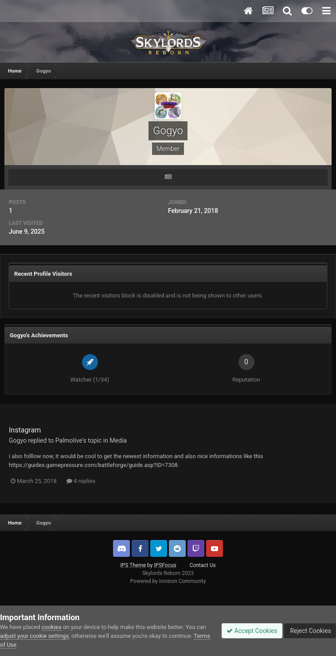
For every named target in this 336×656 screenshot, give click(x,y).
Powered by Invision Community (168, 581)
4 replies (80, 481)
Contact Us (203, 565)
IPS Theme (133, 565)
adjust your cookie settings (34, 636)
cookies (52, 627)
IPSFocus (165, 565)
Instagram (25, 430)
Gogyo (18, 440)
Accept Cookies (252, 630)
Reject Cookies (310, 630)
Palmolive (68, 440)
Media (118, 440)
